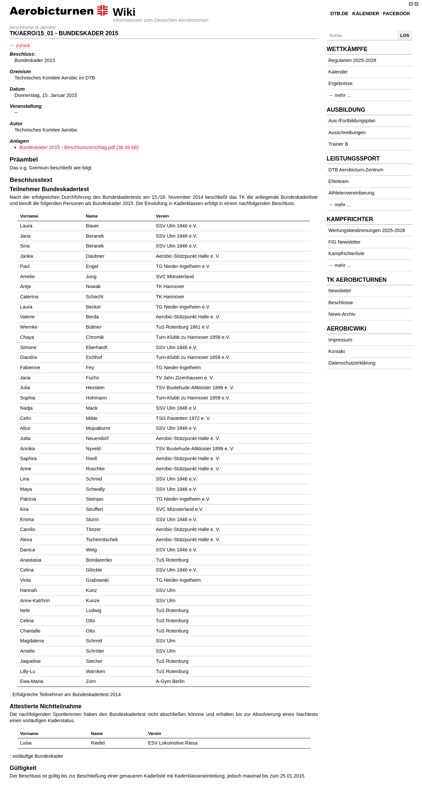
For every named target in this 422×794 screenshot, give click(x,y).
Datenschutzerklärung (352, 363)
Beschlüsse (340, 302)
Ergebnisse (340, 83)
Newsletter (339, 290)
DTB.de (339, 13)
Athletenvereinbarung (351, 192)
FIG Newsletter (344, 242)
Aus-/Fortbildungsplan (352, 120)
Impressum (340, 339)
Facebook (396, 13)
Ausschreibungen (347, 132)
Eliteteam (338, 181)
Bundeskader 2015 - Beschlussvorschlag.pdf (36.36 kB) (79, 147)
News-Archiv (341, 314)
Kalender (365, 13)
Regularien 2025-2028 (352, 60)
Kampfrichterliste (346, 253)
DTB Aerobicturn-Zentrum (355, 169)
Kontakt (336, 351)
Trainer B (338, 144)
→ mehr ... (339, 95)
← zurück (20, 45)
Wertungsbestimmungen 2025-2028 (366, 230)
